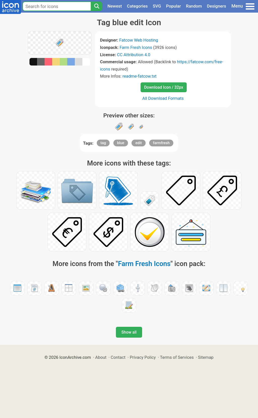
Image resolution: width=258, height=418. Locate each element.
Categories (137, 6)
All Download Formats (163, 98)
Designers (216, 6)
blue (120, 143)
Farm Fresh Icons (136, 47)
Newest (114, 6)
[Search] (96, 6)
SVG (157, 6)
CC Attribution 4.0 (133, 54)
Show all (129, 332)
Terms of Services (177, 357)
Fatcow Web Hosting (138, 40)
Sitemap (206, 357)
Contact (118, 357)
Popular (173, 6)
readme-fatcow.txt (139, 76)
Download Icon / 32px (163, 87)
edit (138, 143)
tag (103, 143)
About (101, 357)
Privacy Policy (143, 357)
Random (194, 6)
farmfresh (161, 143)
